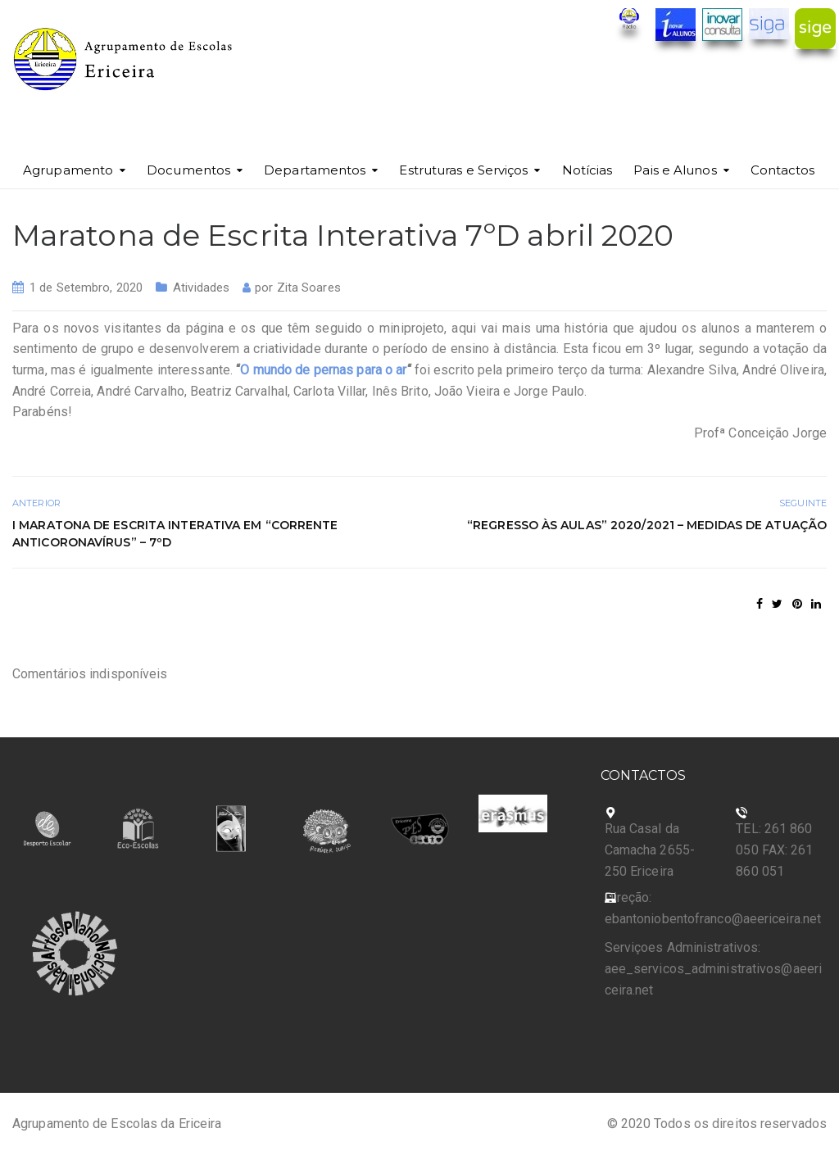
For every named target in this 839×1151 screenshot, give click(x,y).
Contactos (783, 170)
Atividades (201, 287)
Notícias (587, 170)
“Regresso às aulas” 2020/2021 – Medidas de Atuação (647, 525)
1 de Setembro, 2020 (86, 287)
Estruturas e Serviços (463, 170)
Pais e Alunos (674, 170)
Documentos (188, 170)
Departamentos (314, 170)
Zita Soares (309, 287)
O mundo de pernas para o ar (323, 370)
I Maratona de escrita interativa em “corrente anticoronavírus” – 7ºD (175, 534)
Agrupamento (68, 170)
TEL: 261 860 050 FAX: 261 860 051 (774, 849)
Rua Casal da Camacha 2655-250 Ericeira (650, 849)
